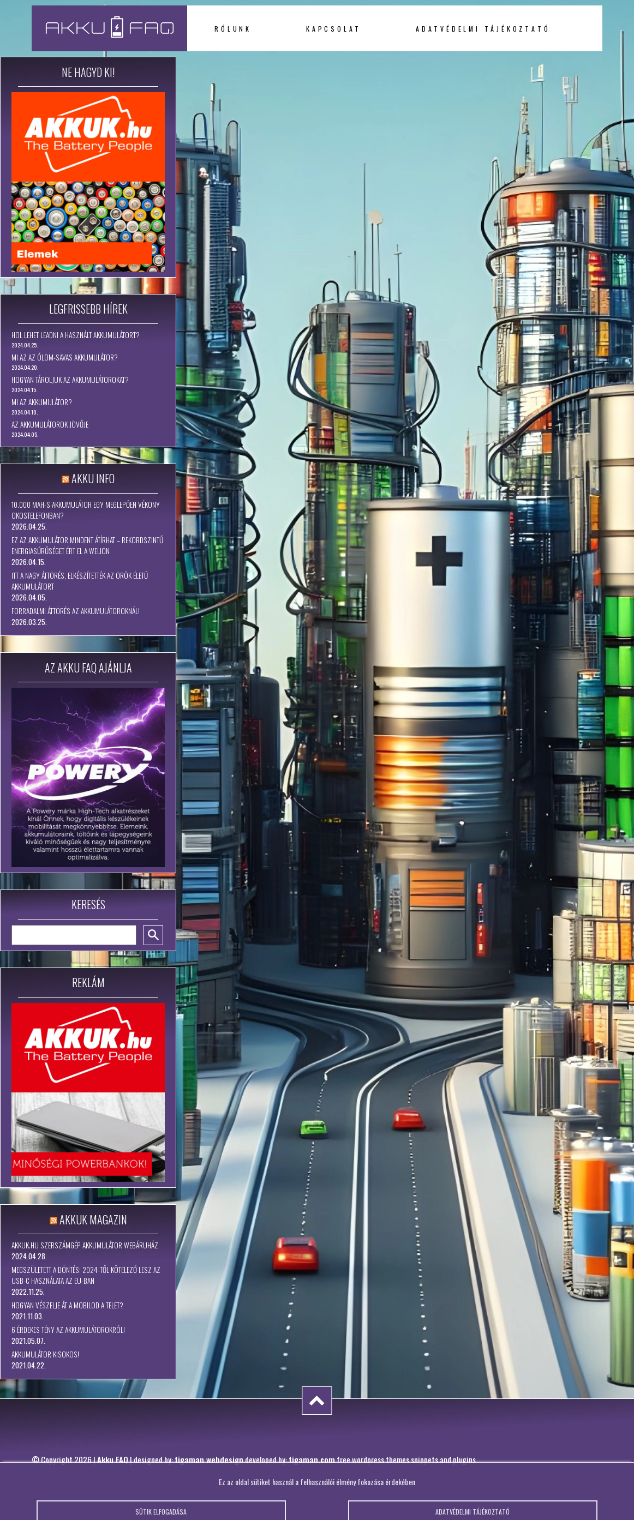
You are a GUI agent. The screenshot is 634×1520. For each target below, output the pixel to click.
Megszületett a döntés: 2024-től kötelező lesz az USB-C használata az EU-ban (85, 1275)
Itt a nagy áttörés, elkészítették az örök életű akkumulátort (79, 581)
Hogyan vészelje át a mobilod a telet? (67, 1305)
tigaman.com (312, 1459)
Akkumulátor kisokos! (45, 1354)
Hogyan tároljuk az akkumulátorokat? (70, 379)
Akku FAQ (112, 1459)
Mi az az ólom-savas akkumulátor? (64, 357)
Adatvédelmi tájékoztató (483, 28)
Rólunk (233, 28)
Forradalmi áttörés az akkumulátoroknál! (75, 610)
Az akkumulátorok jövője (49, 424)
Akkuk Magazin (93, 1219)
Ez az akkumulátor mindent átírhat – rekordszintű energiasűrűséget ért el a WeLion (87, 545)
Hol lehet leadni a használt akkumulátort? (75, 334)
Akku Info (93, 478)
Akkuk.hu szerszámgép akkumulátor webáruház (84, 1245)
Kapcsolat (333, 28)
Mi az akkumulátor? (41, 401)
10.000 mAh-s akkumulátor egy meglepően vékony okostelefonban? (85, 510)
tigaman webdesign (209, 1459)
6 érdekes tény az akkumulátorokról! (68, 1329)
